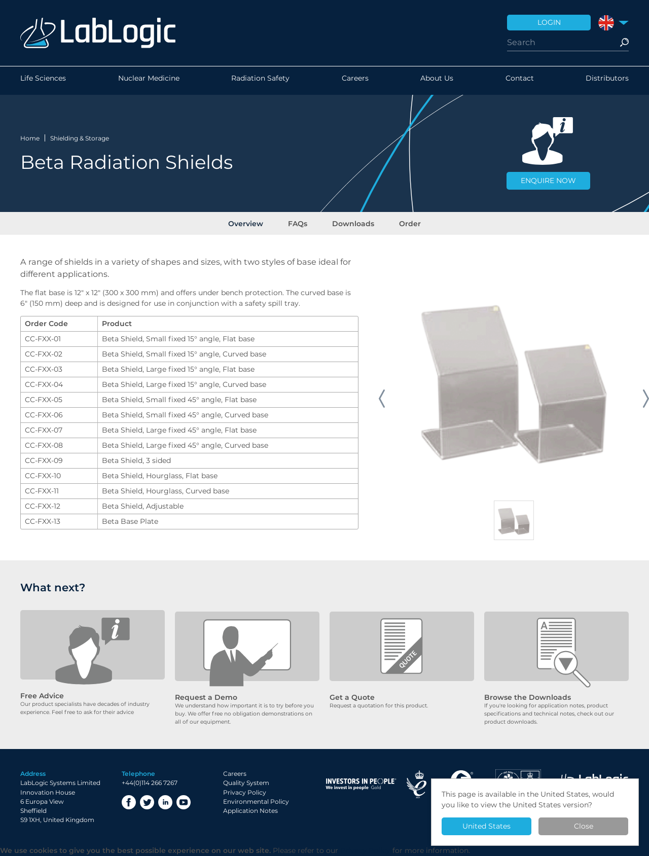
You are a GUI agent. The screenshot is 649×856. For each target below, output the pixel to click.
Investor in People (361, 784)
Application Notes (250, 811)
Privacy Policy (244, 792)
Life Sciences (43, 80)
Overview (252, 222)
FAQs (300, 222)
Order (403, 222)
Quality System (246, 783)
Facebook (129, 802)
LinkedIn (165, 802)
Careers (355, 80)
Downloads (351, 222)
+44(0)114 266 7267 (149, 783)
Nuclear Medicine (148, 80)
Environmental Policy (256, 802)
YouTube (183, 802)
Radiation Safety (260, 80)
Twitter (147, 802)
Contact (520, 80)
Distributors (607, 80)
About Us (436, 80)
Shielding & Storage (79, 136)
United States (486, 826)
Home (30, 136)
